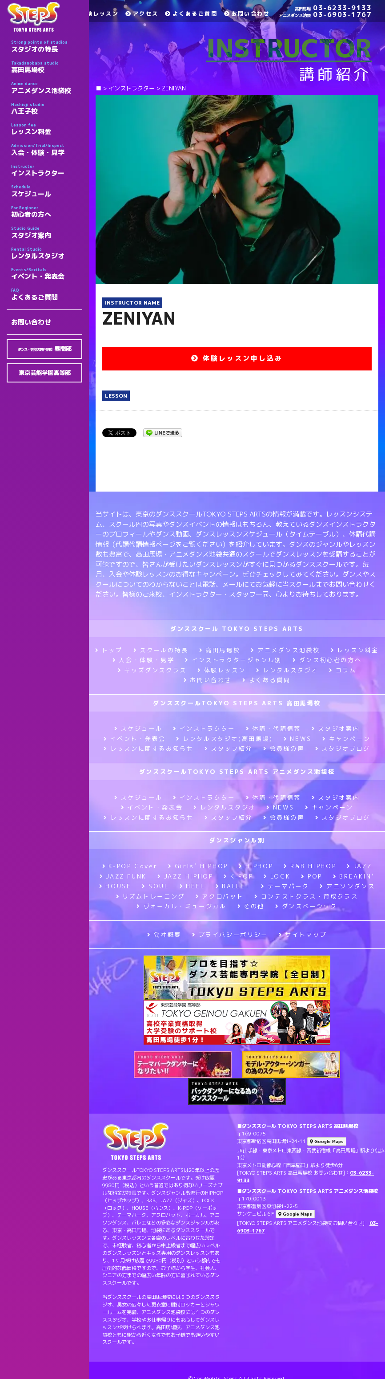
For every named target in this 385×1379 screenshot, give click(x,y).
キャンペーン (346, 739)
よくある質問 (266, 680)
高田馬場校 (46, 67)
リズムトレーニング (150, 896)
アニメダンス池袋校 (46, 88)
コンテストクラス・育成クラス (306, 896)
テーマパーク (285, 886)
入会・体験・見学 (46, 149)
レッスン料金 (46, 129)
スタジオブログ (342, 748)
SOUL (155, 886)
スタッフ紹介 (229, 748)
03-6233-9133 (333, 7)
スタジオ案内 (46, 232)
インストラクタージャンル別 (233, 660)
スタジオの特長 (46, 46)
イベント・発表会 (46, 274)
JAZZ (359, 866)
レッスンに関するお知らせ (148, 748)
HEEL (192, 886)
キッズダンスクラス (152, 670)
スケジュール (46, 191)
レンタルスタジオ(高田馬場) (224, 739)
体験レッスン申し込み (237, 358)
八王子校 (46, 108)
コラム (343, 670)
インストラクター (46, 170)
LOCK (277, 876)
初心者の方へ (46, 212)
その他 (251, 906)
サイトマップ (303, 935)
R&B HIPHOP (310, 866)
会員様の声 (284, 748)
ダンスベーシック (306, 906)
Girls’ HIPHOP (198, 866)
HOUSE (115, 886)
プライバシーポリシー (230, 935)
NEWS (298, 739)
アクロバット (220, 896)
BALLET (233, 886)
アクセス (141, 13)
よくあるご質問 (46, 294)
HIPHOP (256, 866)
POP (311, 876)
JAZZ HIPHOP (185, 876)
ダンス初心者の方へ (327, 660)
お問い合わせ (31, 322)
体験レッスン (96, 13)
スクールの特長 (160, 650)
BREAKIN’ (354, 876)
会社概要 (164, 935)
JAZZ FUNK (123, 876)
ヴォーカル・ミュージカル (181, 906)
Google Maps (327, 1141)
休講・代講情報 (273, 728)
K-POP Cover (130, 866)
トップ (109, 650)
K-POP (238, 876)
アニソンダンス (347, 886)
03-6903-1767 (325, 14)
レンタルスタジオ (46, 253)
